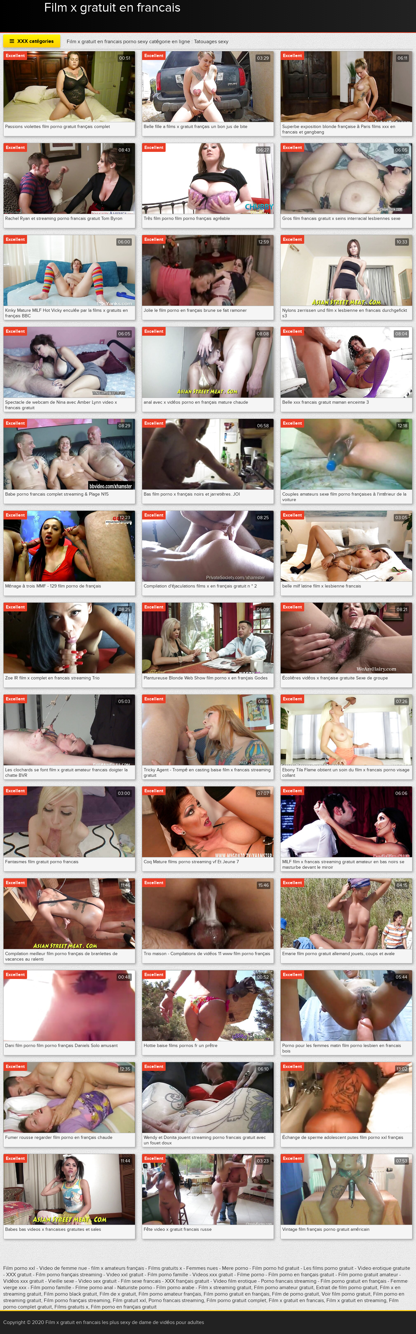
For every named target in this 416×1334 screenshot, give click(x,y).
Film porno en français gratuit (301, 1274)
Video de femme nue (63, 1268)
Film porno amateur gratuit (284, 1287)
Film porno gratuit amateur (368, 1274)
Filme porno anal (94, 1287)
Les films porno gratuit (328, 1268)
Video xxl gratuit (124, 1274)
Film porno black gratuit (70, 1294)
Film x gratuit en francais (112, 7)
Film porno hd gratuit (275, 1268)
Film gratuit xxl (129, 1300)
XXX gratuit (19, 1274)
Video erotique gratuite (384, 1268)
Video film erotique (235, 1281)
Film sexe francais (141, 1281)
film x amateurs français (117, 1268)
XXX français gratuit (187, 1281)
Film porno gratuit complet (236, 1300)
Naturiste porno (135, 1287)
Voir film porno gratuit (346, 1294)
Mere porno (235, 1268)
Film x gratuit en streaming (356, 1300)
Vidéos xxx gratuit (24, 1281)
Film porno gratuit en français (353, 1281)
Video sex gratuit (97, 1281)
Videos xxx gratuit (212, 1274)
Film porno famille (168, 1274)
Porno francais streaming (288, 1281)
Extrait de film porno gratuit (346, 1287)
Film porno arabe (175, 1287)
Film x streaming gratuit (224, 1287)
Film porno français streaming (69, 1274)
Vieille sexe (61, 1281)
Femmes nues (202, 1268)
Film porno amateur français (170, 1294)
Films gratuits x (165, 1268)
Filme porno (250, 1274)
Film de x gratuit (118, 1294)
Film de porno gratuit (295, 1294)
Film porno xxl (19, 1268)
